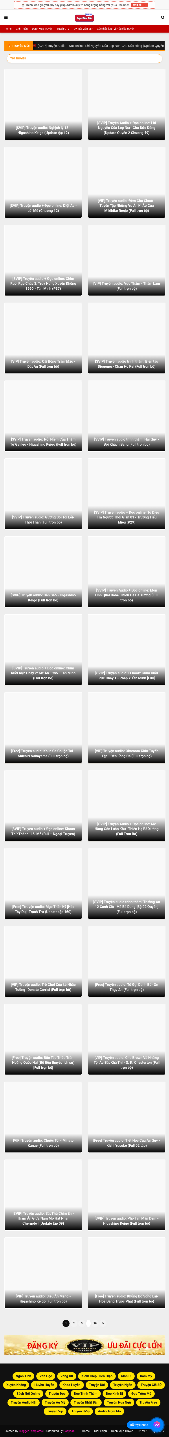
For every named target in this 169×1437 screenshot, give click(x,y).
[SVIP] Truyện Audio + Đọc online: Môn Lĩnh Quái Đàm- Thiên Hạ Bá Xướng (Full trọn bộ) (126, 595)
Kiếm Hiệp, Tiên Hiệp (96, 1376)
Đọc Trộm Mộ (141, 1394)
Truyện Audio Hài (23, 1402)
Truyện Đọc (57, 1394)
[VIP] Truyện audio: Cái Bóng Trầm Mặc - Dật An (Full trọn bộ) (43, 363)
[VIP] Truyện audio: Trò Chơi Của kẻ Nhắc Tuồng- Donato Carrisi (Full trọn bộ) (43, 987)
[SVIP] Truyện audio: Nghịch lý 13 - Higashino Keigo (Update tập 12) (43, 130)
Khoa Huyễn (72, 1385)
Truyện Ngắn (122, 1385)
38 (95, 1323)
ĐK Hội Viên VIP (83, 28)
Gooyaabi (69, 1431)
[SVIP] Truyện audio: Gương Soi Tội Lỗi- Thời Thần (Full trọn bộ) (43, 519)
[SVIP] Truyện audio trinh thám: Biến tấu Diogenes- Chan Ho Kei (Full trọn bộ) (126, 363)
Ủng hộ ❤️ (139, 4)
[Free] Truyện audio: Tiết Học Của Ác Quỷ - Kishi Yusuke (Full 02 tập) (126, 1142)
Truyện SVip (81, 1411)
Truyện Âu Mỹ (55, 1402)
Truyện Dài (97, 1385)
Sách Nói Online (28, 1394)
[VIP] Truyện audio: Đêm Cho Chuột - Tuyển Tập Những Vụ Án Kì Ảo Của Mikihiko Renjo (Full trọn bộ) (127, 206)
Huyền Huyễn (44, 1385)
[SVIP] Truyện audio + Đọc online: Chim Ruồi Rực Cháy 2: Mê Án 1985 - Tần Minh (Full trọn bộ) (43, 673)
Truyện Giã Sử (151, 1385)
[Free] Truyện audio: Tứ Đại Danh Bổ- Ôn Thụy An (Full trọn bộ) (126, 987)
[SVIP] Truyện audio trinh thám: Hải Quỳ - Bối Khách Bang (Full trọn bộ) (126, 441)
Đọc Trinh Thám (85, 1394)
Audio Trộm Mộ (109, 1411)
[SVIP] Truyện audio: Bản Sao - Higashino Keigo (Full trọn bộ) (43, 597)
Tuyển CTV (63, 28)
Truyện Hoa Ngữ (119, 1402)
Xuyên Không (16, 1385)
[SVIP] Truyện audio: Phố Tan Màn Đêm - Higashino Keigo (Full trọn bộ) (127, 1220)
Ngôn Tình (23, 1376)
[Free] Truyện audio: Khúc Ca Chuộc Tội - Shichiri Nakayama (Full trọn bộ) (43, 753)
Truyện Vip (55, 1411)
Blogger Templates (31, 1431)
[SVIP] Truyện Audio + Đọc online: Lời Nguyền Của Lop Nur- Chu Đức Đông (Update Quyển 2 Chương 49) (126, 128)
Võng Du (67, 1376)
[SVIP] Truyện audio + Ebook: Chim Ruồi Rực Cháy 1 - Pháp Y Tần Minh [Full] (126, 675)
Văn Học (46, 1376)
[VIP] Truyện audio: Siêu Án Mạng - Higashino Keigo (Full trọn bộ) (43, 1298)
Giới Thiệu (22, 28)
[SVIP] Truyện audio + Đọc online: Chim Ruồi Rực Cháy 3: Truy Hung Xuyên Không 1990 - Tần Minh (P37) (43, 284)
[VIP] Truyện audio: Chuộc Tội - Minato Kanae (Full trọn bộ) (43, 1142)
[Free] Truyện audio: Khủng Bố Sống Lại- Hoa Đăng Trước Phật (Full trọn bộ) (126, 1298)
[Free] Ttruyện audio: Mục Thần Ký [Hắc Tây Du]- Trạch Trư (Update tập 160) (43, 909)
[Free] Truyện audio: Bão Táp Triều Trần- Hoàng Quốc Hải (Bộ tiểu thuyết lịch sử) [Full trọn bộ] (43, 1063)
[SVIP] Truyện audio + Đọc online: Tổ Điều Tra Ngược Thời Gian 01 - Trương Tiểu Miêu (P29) (126, 517)
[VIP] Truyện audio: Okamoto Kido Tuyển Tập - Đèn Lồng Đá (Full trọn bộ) (126, 753)
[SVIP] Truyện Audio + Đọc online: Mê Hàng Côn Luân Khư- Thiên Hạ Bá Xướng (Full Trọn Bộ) (126, 829)
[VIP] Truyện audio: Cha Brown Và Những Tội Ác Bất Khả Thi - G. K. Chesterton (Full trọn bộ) (127, 1063)
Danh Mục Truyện (42, 28)
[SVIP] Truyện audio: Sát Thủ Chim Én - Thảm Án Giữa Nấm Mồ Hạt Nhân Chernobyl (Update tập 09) (43, 1218)
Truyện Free (148, 1402)
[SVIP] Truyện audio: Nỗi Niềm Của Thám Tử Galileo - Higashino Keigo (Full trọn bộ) (43, 441)
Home (7, 28)
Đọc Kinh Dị (114, 1394)
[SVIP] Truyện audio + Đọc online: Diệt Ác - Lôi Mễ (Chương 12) (43, 208)
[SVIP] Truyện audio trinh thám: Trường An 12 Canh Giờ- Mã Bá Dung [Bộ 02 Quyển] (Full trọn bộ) (126, 907)
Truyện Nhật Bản (86, 1402)
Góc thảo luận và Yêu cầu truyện (115, 28)
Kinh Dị (126, 1376)
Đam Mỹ (146, 1376)
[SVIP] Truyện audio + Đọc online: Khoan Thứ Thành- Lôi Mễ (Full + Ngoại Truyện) (43, 831)
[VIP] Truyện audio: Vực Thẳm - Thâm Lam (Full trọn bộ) (126, 285)
